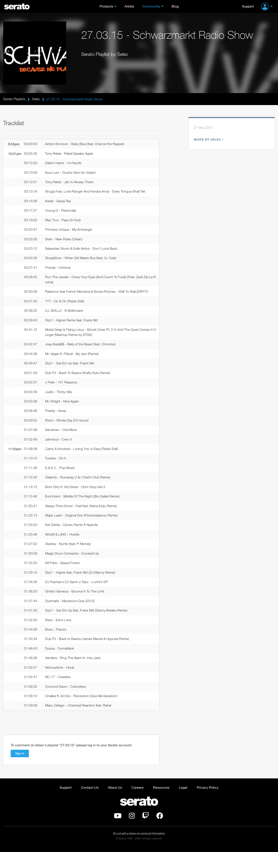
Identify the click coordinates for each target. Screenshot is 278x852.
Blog (175, 6)
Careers (137, 792)
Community (151, 6)
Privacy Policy (207, 792)
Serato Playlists (14, 99)
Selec (36, 99)
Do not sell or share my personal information (139, 838)
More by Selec (208, 139)
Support (248, 6)
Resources (161, 792)
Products (106, 6)
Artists (129, 6)
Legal (183, 792)
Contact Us (90, 792)
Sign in (19, 758)
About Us (115, 792)
